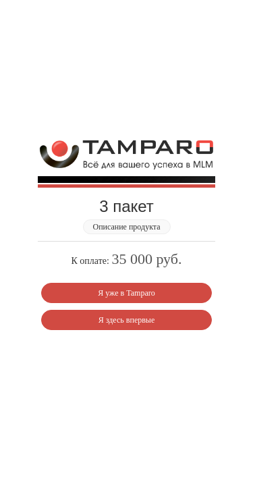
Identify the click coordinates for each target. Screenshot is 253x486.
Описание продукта (126, 227)
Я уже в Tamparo (126, 293)
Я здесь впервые (127, 320)
